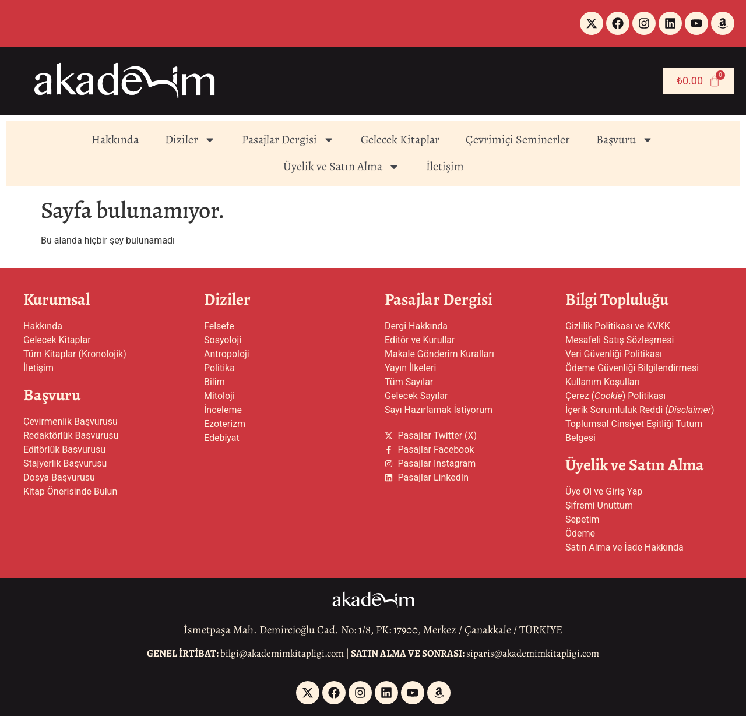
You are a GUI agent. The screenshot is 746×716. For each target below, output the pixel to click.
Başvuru (624, 139)
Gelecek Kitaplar (400, 139)
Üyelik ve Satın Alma (341, 166)
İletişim (445, 166)
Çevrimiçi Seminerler (518, 139)
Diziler (190, 139)
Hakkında (115, 139)
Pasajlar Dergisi (288, 139)
